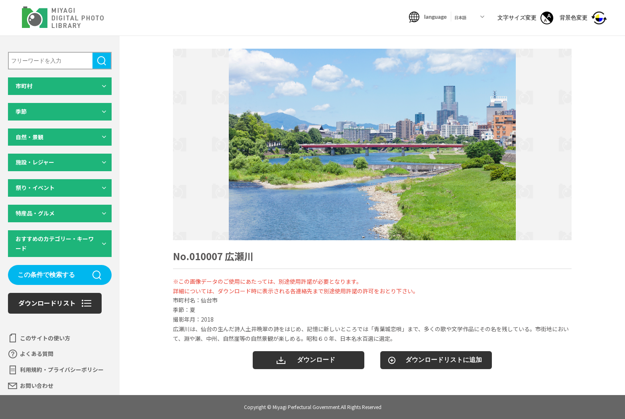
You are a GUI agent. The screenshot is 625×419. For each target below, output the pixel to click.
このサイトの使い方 (45, 338)
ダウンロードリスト (47, 303)
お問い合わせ (36, 385)
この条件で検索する (46, 274)
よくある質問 (36, 354)
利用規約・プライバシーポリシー (62, 370)
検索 (101, 61)
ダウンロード (316, 359)
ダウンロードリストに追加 (443, 359)
